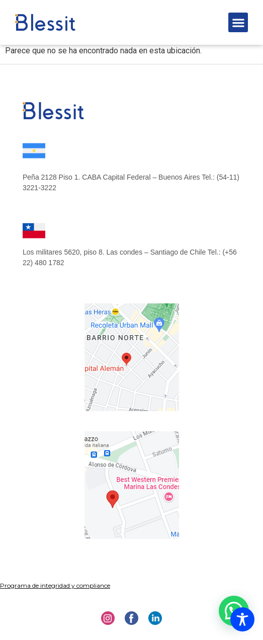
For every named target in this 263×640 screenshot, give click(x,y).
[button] (238, 22)
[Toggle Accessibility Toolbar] (242, 619)
